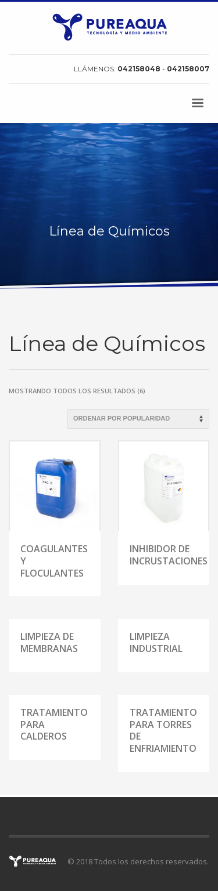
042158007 (188, 68)
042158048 (139, 68)
